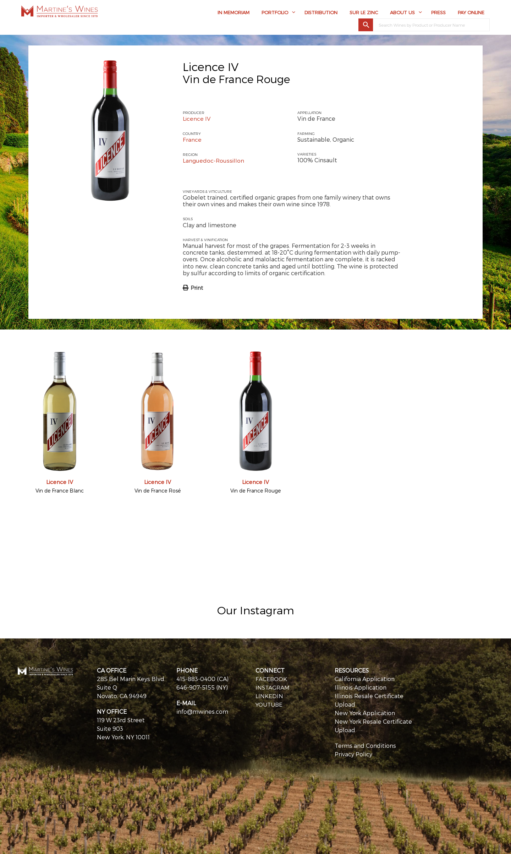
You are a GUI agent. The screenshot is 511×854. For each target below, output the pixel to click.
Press (438, 13)
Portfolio (275, 13)
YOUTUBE (270, 703)
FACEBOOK (271, 678)
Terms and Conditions (365, 744)
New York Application (365, 712)
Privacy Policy (353, 753)
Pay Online (471, 13)
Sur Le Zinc (364, 13)
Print (197, 287)
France (192, 139)
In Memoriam (233, 13)
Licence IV (210, 66)
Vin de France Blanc (59, 490)
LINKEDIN (269, 695)
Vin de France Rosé (157, 490)
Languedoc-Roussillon (213, 160)
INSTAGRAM (273, 686)
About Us (402, 13)
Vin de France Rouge (255, 490)
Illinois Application (360, 686)
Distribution (320, 13)
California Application (365, 678)
